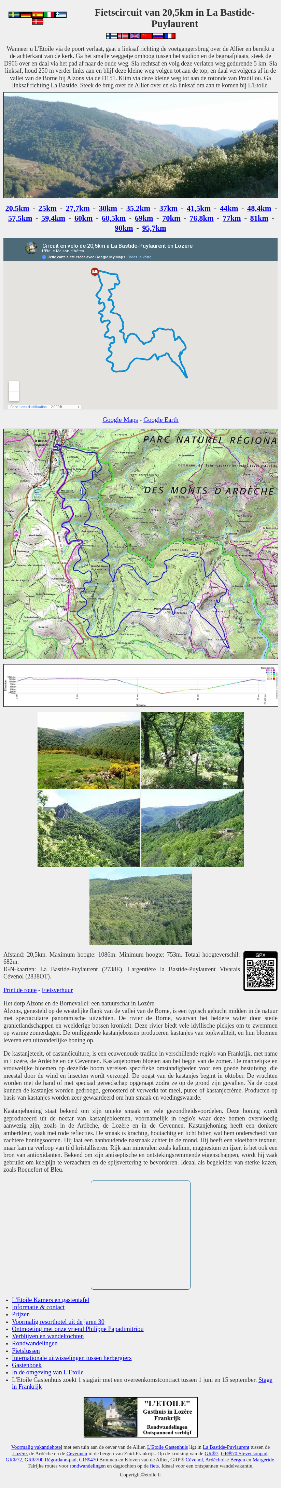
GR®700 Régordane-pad (50, 1459)
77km (232, 218)
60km (83, 218)
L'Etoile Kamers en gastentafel (50, 1300)
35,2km (138, 208)
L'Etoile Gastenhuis (167, 1447)
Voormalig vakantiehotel (36, 1447)
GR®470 (88, 1459)
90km (124, 228)
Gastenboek (27, 1365)
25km (48, 208)
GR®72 (14, 1459)
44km (229, 208)
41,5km (199, 208)
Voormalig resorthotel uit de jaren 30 (58, 1321)
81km (259, 218)
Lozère (19, 1453)
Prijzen (21, 1314)
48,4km (259, 208)
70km (171, 218)
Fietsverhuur (57, 990)
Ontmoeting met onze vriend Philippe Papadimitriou (78, 1329)
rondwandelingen (88, 1466)
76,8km (201, 218)
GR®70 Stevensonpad (244, 1453)
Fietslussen (26, 1350)
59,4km (53, 218)
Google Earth (161, 419)
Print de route (20, 990)
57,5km (20, 218)
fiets (154, 1466)
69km (144, 218)
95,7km (154, 228)
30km (108, 208)
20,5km (17, 208)
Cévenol (194, 1459)
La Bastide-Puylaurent (226, 1447)
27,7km (78, 208)
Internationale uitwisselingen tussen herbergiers (72, 1358)
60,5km (114, 218)
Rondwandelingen (35, 1343)
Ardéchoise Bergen (225, 1459)
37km (168, 208)
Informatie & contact (38, 1307)
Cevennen (77, 1453)
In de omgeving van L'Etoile (48, 1372)
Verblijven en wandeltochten (48, 1336)
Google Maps (120, 419)
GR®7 (211, 1453)
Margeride (263, 1459)
